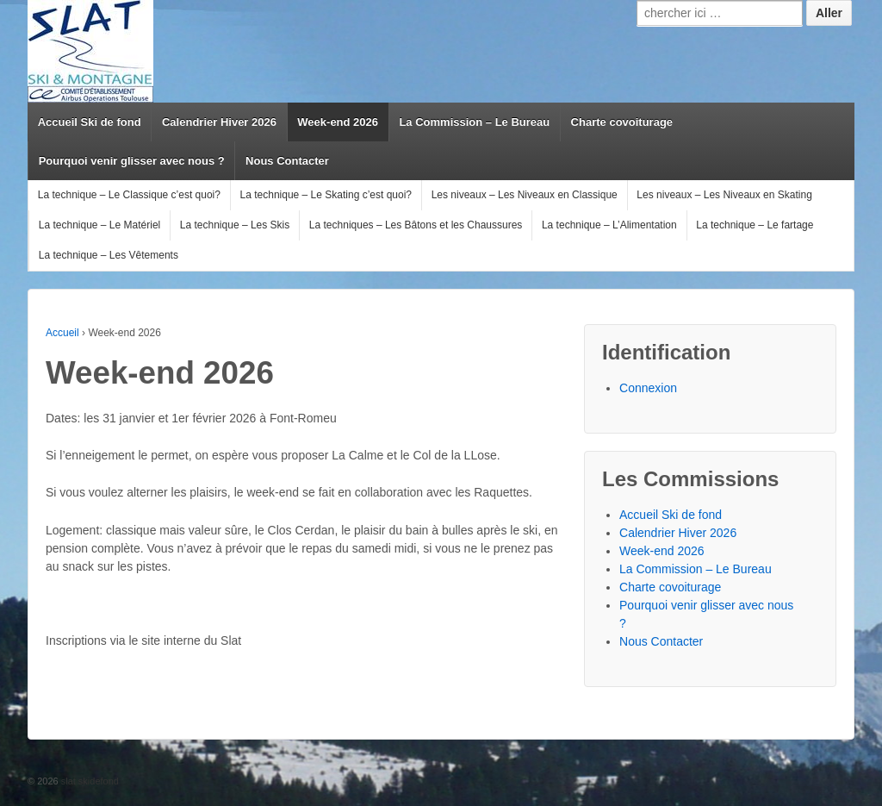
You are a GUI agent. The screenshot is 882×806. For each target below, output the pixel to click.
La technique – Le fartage (754, 225)
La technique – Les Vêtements (108, 255)
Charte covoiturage (622, 122)
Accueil (62, 333)
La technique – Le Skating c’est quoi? (326, 195)
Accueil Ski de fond (89, 122)
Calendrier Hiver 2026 (219, 122)
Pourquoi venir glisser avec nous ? (132, 160)
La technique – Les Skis (234, 225)
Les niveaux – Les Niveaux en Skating (724, 195)
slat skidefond (89, 781)
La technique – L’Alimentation (609, 225)
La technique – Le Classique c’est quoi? (129, 195)
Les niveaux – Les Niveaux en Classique (525, 195)
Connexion (648, 388)
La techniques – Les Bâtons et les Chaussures (416, 225)
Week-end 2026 (337, 122)
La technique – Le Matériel (99, 225)
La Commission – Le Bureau (474, 122)
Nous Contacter (287, 160)
